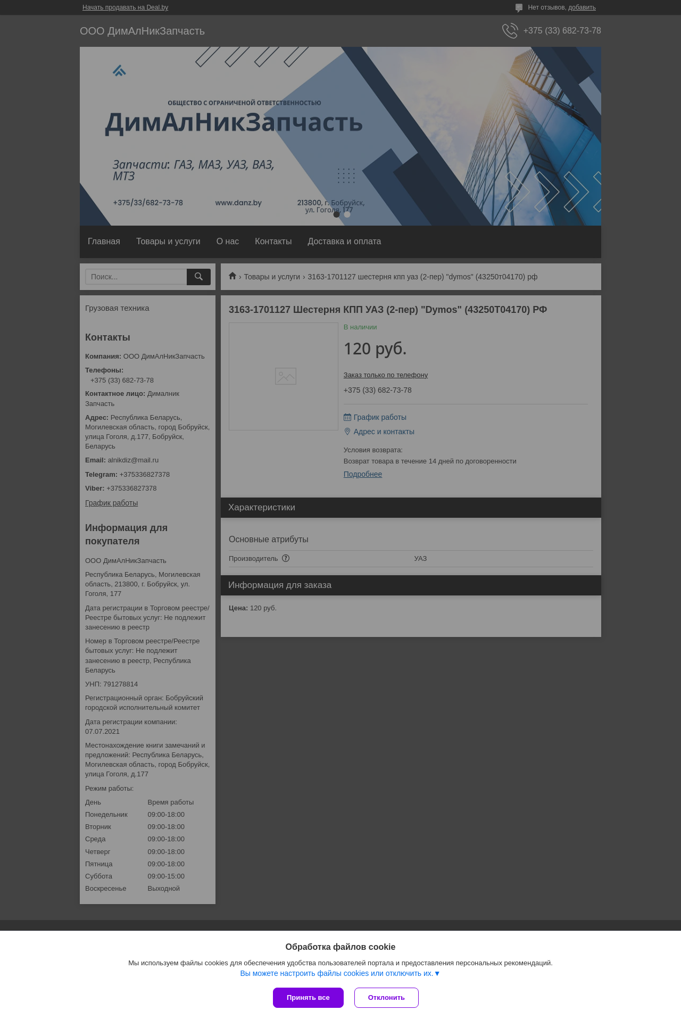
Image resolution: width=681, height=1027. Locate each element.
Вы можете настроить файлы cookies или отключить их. (336, 973)
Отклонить (386, 997)
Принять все (308, 997)
